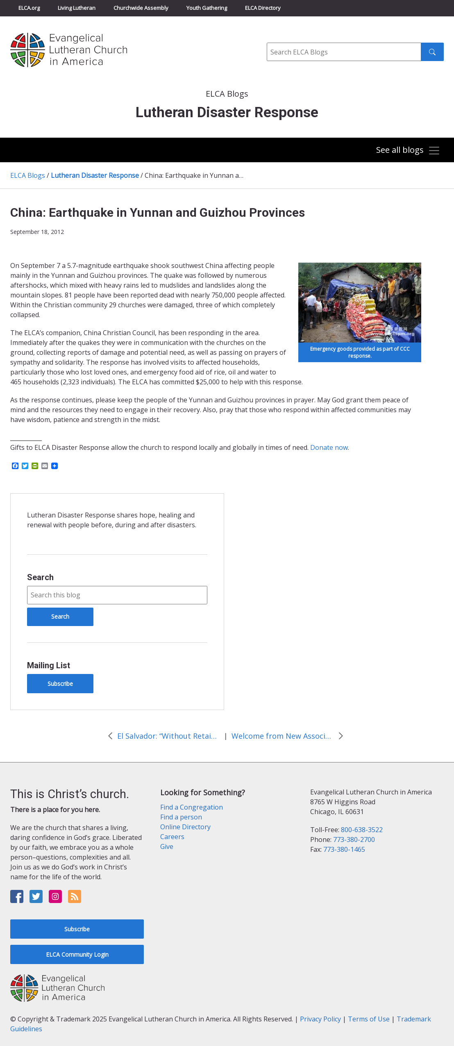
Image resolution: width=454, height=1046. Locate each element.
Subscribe (60, 684)
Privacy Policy (320, 1018)
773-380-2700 (354, 839)
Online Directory (185, 826)
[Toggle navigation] (408, 151)
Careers (172, 836)
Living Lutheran (76, 7)
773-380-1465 (344, 849)
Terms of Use (369, 1018)
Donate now (329, 447)
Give (166, 846)
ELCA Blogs (27, 175)
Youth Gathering (206, 7)
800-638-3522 (362, 829)
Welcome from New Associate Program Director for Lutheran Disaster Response (283, 736)
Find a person (181, 816)
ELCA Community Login (77, 954)
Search (40, 577)
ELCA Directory (263, 7)
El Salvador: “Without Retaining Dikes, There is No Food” (168, 736)
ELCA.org (29, 7)
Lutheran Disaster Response (95, 175)
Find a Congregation (191, 807)
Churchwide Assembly (141, 7)
